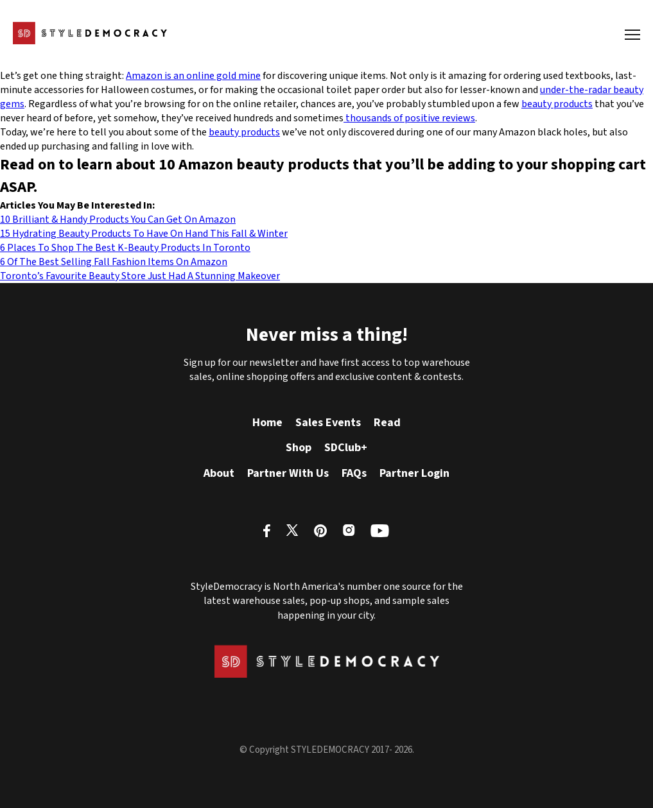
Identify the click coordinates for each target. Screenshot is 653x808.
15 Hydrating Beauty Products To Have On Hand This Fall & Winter (144, 234)
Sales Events (328, 423)
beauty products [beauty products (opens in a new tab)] (244, 132)
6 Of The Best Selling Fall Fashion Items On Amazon (113, 262)
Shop (298, 448)
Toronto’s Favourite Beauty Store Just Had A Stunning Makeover (140, 276)
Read (387, 423)
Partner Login (414, 473)
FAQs (354, 473)
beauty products (557, 104)
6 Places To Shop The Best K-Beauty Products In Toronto (125, 248)
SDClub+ (345, 448)
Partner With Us (288, 473)
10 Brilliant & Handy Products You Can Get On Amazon (118, 219)
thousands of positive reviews (409, 118)
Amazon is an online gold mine (193, 76)
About (219, 473)
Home (267, 423)
